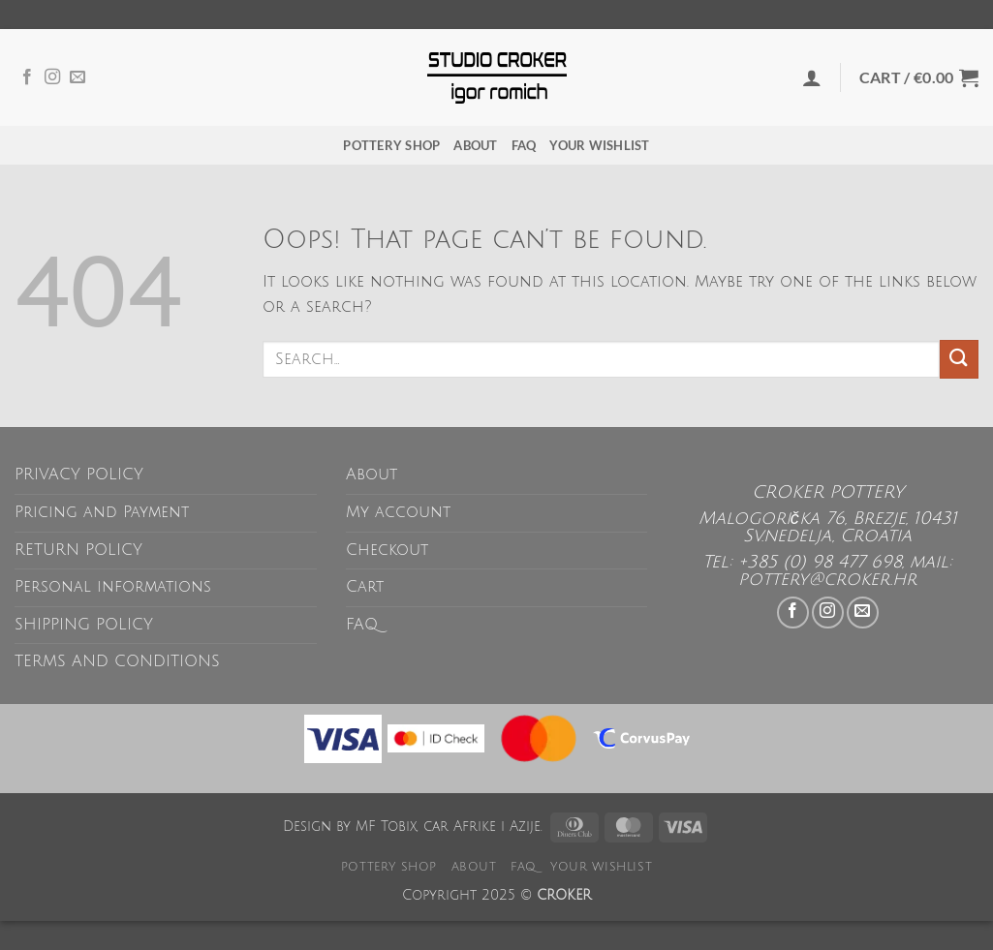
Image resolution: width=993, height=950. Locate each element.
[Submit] (959, 359)
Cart (365, 587)
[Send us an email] (77, 77)
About (475, 145)
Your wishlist (599, 145)
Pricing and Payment (102, 512)
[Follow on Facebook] (27, 77)
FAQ (524, 145)
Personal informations (113, 587)
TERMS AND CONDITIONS (117, 661)
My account (398, 512)
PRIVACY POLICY (79, 474)
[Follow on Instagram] (52, 77)
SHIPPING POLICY (84, 624)
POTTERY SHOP (391, 145)
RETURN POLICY (78, 550)
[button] (812, 77)
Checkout (387, 550)
